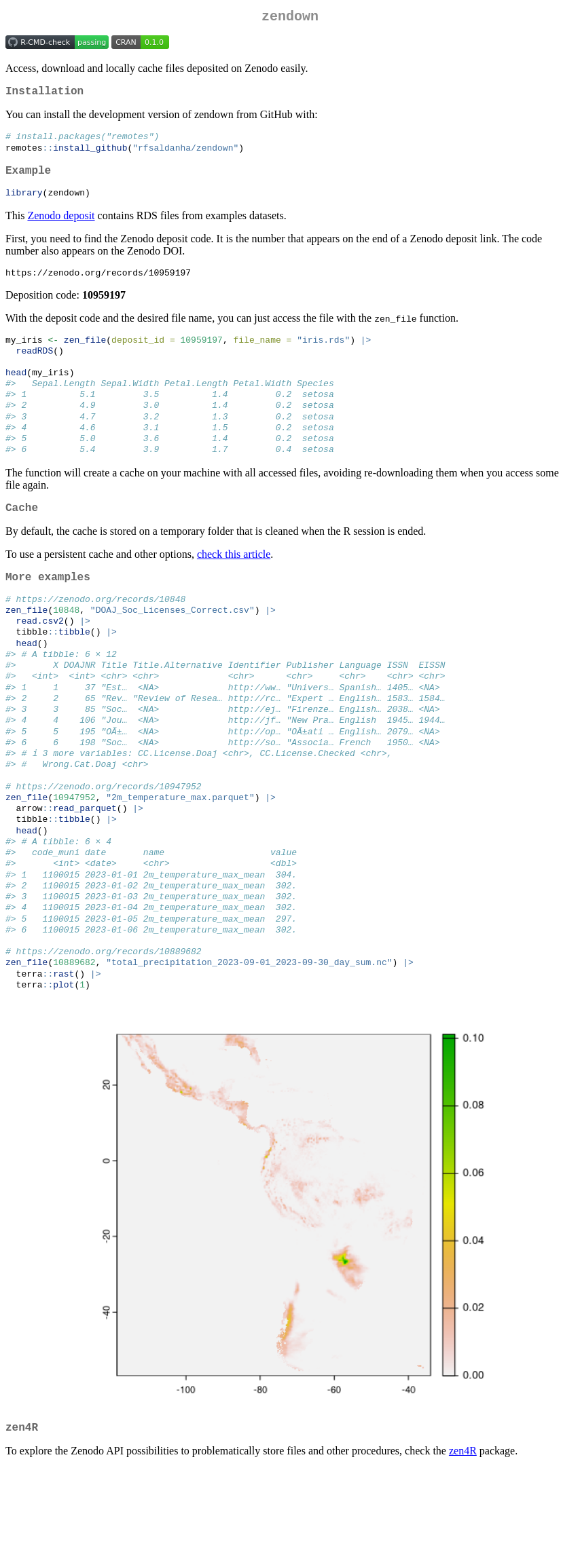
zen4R (463, 1526)
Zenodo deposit (60, 227)
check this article (233, 584)
